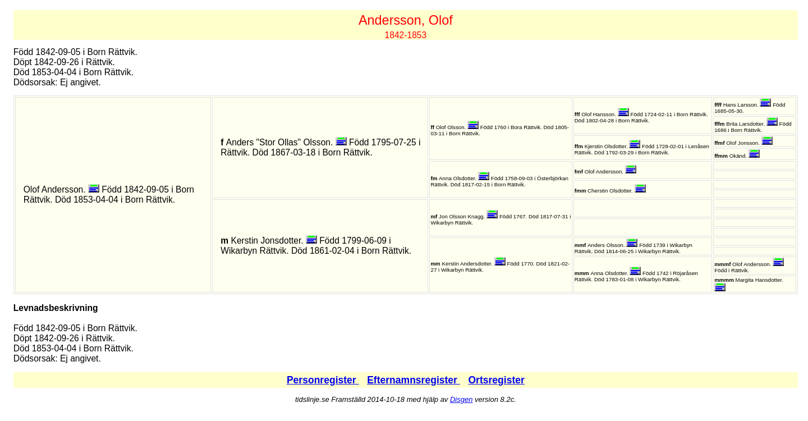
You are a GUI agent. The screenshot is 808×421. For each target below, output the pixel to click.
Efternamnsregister (413, 380)
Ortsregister (496, 380)
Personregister (323, 380)
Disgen (461, 399)
